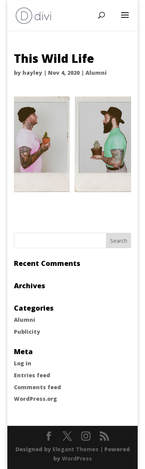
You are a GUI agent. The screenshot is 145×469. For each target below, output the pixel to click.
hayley (32, 72)
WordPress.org (35, 398)
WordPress (77, 458)
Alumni (96, 72)
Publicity (27, 331)
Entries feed (32, 375)
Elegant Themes (76, 449)
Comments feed (37, 387)
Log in (22, 363)
